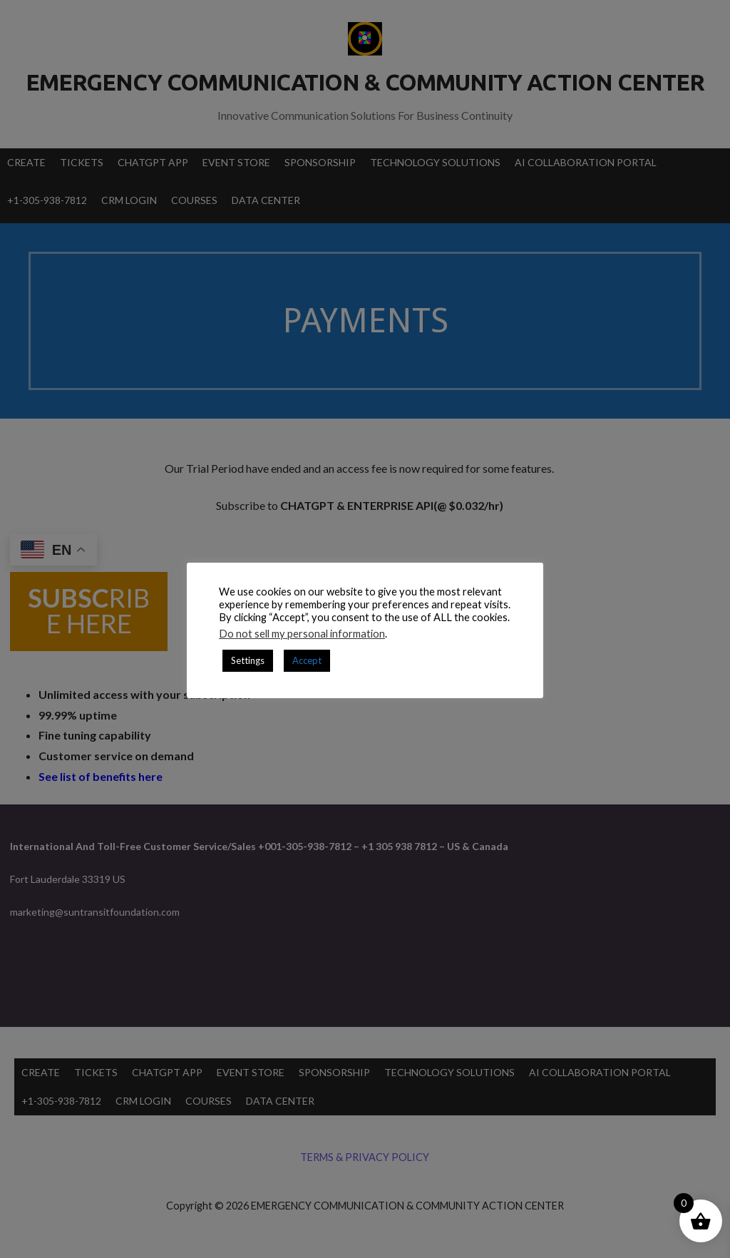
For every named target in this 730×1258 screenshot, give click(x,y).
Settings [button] (247, 660)
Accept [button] (307, 660)
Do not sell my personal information (302, 634)
